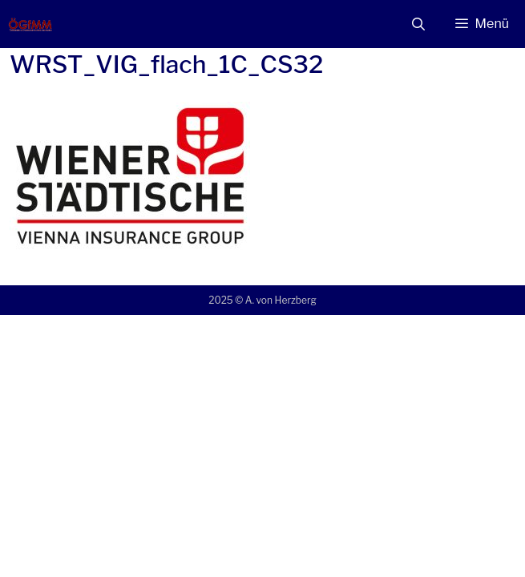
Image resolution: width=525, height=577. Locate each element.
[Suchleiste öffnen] (419, 24)
